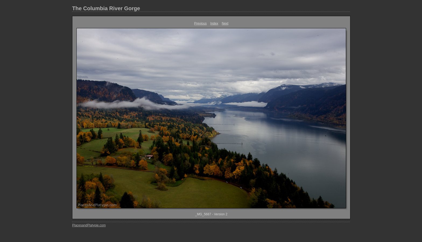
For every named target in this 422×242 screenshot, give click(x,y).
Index (214, 23)
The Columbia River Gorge (106, 8)
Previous (200, 23)
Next (225, 23)
